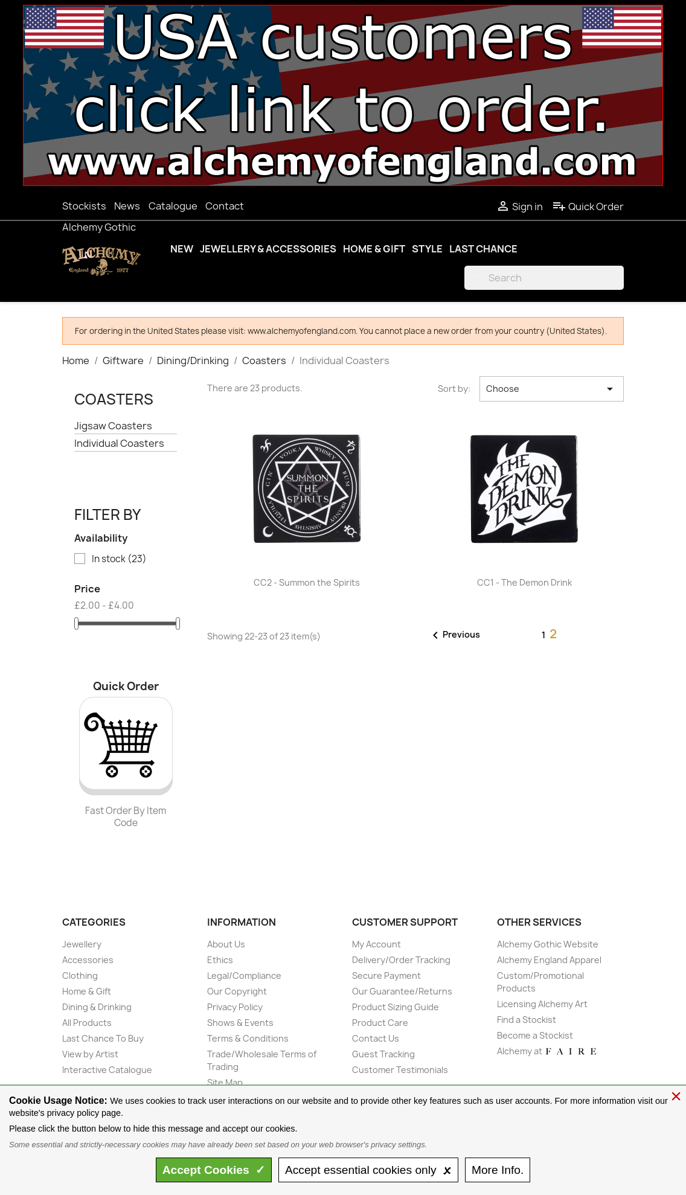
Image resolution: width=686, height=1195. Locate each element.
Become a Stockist (535, 1035)
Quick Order (588, 206)
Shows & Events (240, 1022)
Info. (498, 1170)
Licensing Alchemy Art (542, 1004)
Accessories (88, 960)
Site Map (225, 1082)
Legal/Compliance (244, 975)
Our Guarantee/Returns (402, 991)
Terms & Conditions (248, 1038)
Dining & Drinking (97, 1007)
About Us (226, 944)
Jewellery (81, 944)
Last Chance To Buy (103, 1038)
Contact (224, 206)
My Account (376, 944)
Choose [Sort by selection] (551, 389)
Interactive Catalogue (107, 1069)
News (127, 206)
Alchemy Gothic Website (547, 944)
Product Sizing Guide (395, 1007)
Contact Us (375, 1038)
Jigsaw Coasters (113, 426)
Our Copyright (237, 991)
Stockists (84, 206)
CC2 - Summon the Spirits (307, 582)
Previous (454, 635)
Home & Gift (374, 248)
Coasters (113, 399)
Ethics (220, 960)
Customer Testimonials (400, 1069)
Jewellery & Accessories (268, 248)
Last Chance (483, 248)
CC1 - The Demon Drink (524, 582)
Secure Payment (386, 975)
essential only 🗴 (368, 1170)
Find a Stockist (526, 1019)
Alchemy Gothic (99, 227)
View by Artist (90, 1054)
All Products (87, 1022)
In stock (119, 559)
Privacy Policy (235, 1007)
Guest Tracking (383, 1054)
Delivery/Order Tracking (401, 960)
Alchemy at (547, 1051)
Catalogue (173, 206)
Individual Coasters (119, 443)
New (181, 248)
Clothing (80, 975)
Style (427, 248)
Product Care (380, 1022)
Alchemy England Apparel (549, 960)
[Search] (544, 278)
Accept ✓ (214, 1170)
